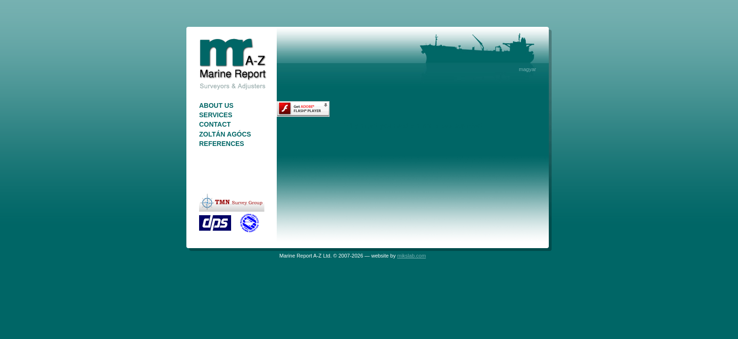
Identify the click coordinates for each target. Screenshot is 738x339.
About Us (216, 105)
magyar (527, 69)
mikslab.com (411, 255)
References (221, 143)
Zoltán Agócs (225, 134)
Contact (215, 124)
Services (216, 115)
